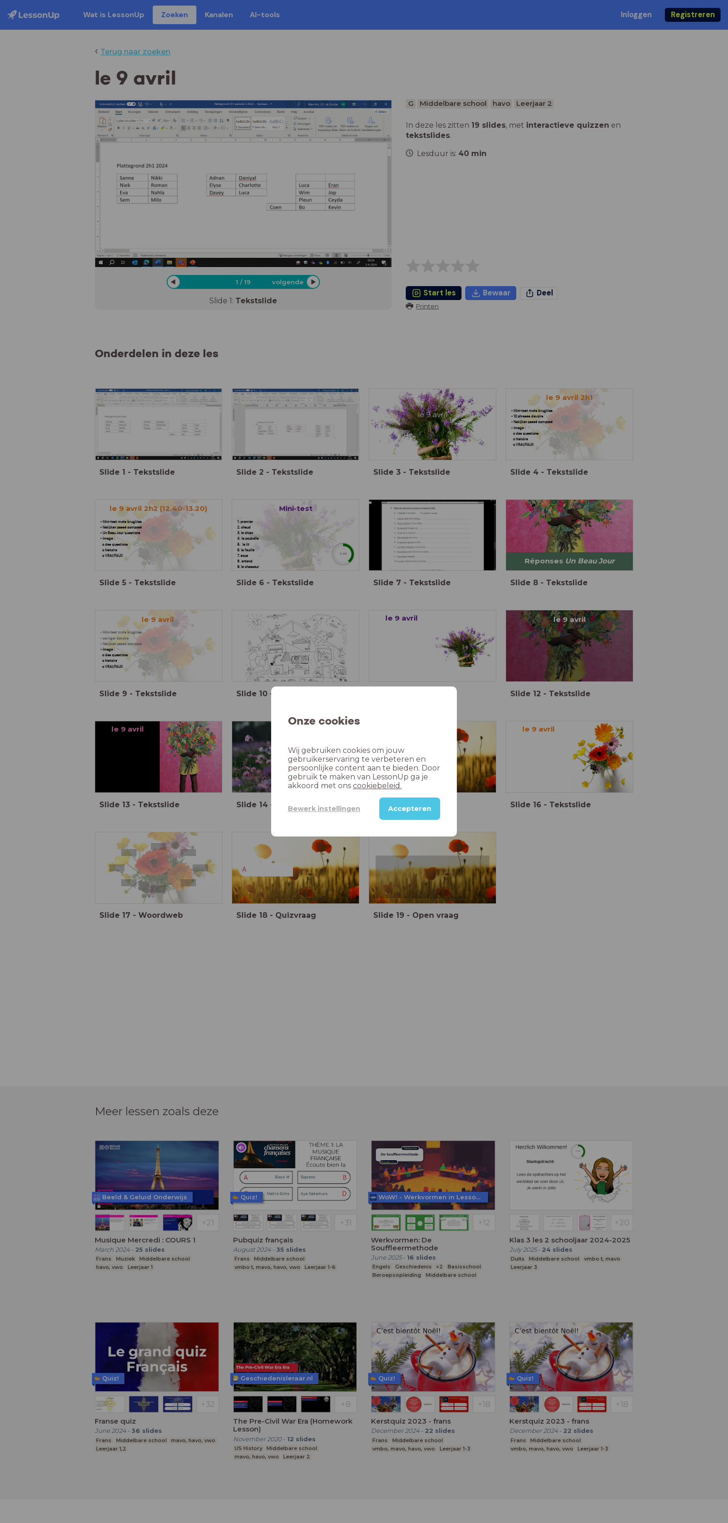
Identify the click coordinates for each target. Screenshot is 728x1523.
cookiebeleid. (377, 785)
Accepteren (409, 808)
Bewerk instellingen (324, 808)
